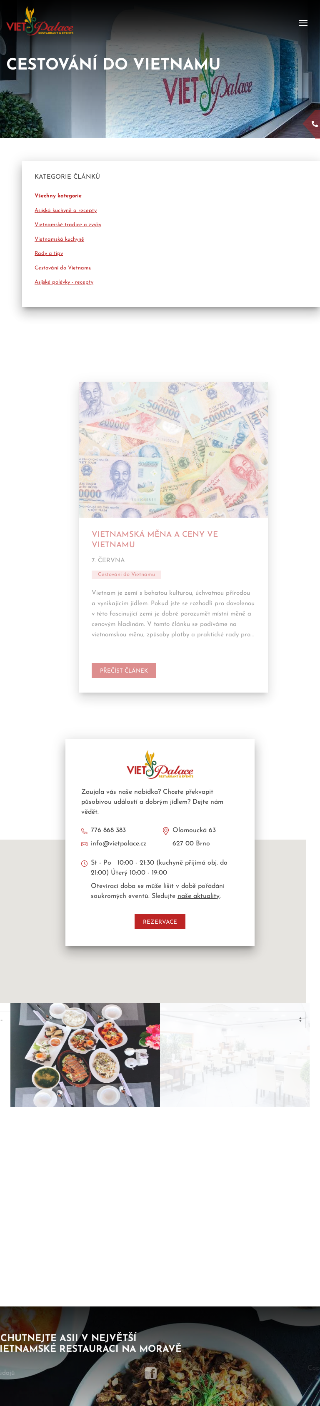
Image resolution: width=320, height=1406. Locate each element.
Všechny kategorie (58, 196)
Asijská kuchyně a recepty (66, 210)
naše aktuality (199, 896)
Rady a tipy (49, 253)
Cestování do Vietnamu (63, 268)
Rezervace (160, 922)
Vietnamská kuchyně (59, 239)
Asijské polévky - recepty (64, 282)
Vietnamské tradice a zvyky (68, 224)
